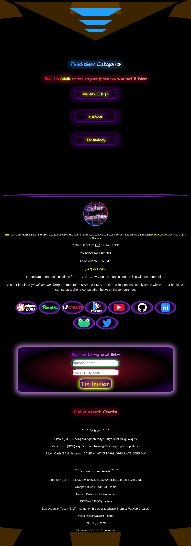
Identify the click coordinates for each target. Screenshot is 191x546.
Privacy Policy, (163, 234)
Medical (95, 117)
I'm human (95, 383)
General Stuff (95, 94)
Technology (95, 139)
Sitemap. (9, 234)
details (65, 78)
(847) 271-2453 (95, 269)
